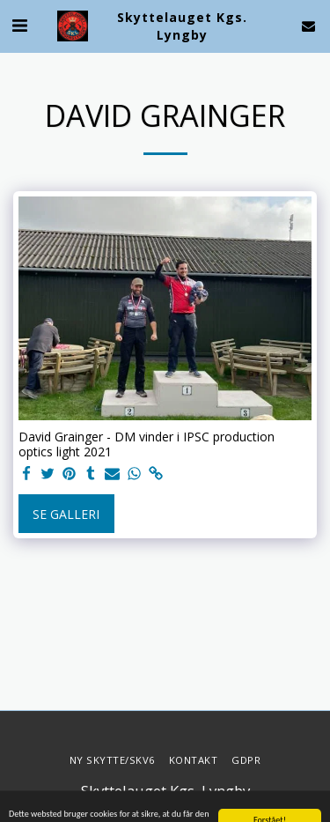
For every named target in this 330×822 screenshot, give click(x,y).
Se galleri (66, 514)
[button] (19, 25)
